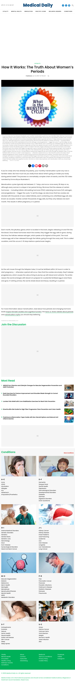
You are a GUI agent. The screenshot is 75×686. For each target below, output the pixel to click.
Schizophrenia (6, 627)
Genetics (4, 535)
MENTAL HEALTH (16, 11)
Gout (3, 543)
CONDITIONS (68, 11)
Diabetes (42, 495)
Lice (40, 541)
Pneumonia (42, 593)
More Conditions (69, 452)
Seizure (3, 631)
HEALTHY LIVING (41, 11)
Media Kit (42, 655)
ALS (2, 490)
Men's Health (5, 585)
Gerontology (5, 541)
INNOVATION (28, 11)
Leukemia (42, 539)
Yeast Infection (44, 639)
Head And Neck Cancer (9, 549)
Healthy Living (6, 661)
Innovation (4, 659)
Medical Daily (38, 5)
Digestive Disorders (45, 499)
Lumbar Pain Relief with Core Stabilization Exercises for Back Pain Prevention (29, 401)
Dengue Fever (43, 484)
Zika (40, 642)
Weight (41, 635)
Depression (42, 488)
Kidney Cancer (44, 531)
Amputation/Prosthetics (9, 495)
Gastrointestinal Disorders (10, 531)
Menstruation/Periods (8, 591)
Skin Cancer (5, 639)
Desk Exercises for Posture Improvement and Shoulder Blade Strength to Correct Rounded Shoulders (30, 394)
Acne (3, 482)
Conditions (8, 452)
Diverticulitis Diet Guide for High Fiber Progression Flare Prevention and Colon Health (32, 409)
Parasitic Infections (45, 585)
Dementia (42, 482)
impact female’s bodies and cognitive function (23, 312)
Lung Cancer (43, 549)
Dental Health (43, 486)
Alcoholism (5, 486)
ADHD (3, 484)
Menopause (5, 589)
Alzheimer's (5, 492)
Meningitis (4, 587)
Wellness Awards (55, 11)
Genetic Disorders (7, 533)
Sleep (3, 642)
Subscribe (23, 659)
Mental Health (6, 593)
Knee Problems (44, 535)
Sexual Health (5, 635)
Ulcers (41, 627)
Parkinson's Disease (45, 587)
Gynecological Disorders (9, 547)
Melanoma (5, 583)
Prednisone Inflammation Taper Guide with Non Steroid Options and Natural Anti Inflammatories (30, 418)
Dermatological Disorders (47, 490)
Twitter (60, 657)
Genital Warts (5, 537)
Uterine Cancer (44, 629)
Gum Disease (5, 545)
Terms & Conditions (45, 657)
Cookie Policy (43, 661)
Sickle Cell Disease (7, 637)
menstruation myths (12, 315)
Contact (23, 657)
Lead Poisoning (44, 537)
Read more (25, 680)
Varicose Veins (44, 631)
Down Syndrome (44, 501)
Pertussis (42, 591)
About (22, 655)
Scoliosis (4, 629)
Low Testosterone (44, 547)
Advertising (24, 661)
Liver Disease (43, 543)
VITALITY (5, 11)
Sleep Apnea (5, 644)
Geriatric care (6, 539)
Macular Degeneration (8, 579)
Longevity (42, 545)
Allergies (4, 488)
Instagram (61, 659)
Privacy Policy (43, 659)
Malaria (3, 581)
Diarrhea (42, 497)
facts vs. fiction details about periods (59, 312)
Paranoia (42, 583)
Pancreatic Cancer (45, 581)
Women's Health (44, 637)
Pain (40, 579)
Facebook (61, 655)
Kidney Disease (44, 533)
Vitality (37, 63)
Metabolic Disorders (8, 597)
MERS (3, 595)
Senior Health (5, 633)
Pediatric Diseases (45, 589)
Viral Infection (43, 633)
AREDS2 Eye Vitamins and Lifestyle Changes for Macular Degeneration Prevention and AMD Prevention (32, 386)
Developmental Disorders (47, 492)
